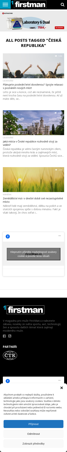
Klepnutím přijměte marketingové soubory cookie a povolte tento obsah (33, 254)
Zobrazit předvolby (33, 443)
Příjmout (34, 424)
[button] (61, 388)
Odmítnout (33, 433)
